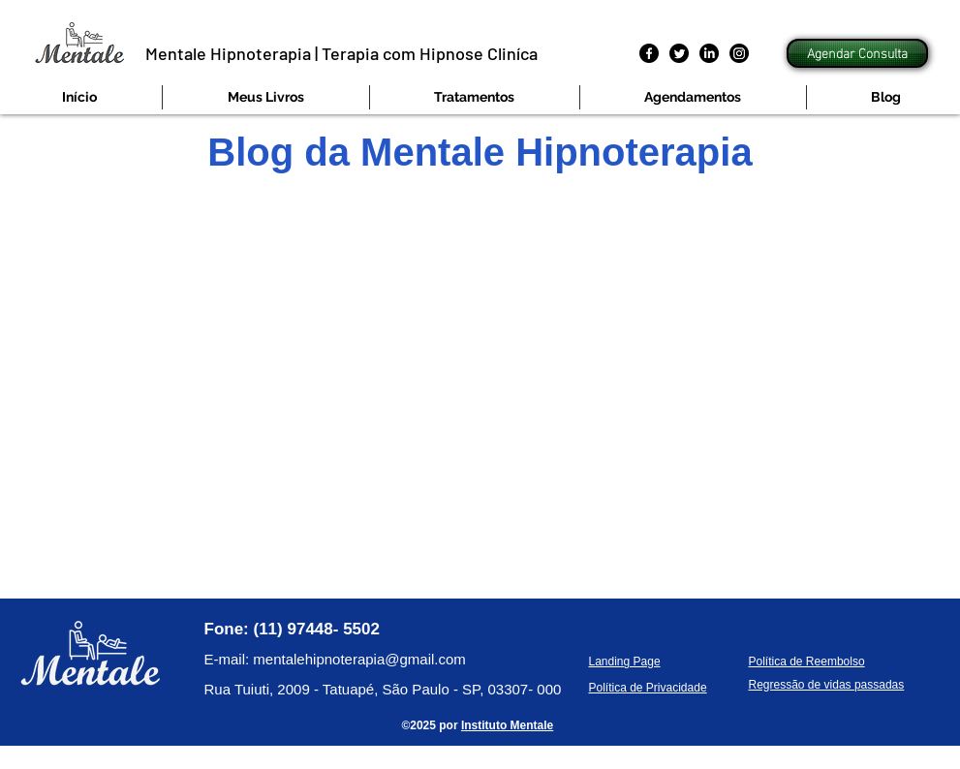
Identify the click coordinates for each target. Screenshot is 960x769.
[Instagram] (739, 53)
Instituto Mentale (507, 725)
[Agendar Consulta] (857, 53)
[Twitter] (679, 53)
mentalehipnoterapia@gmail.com (359, 659)
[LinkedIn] (709, 53)
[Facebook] (649, 53)
